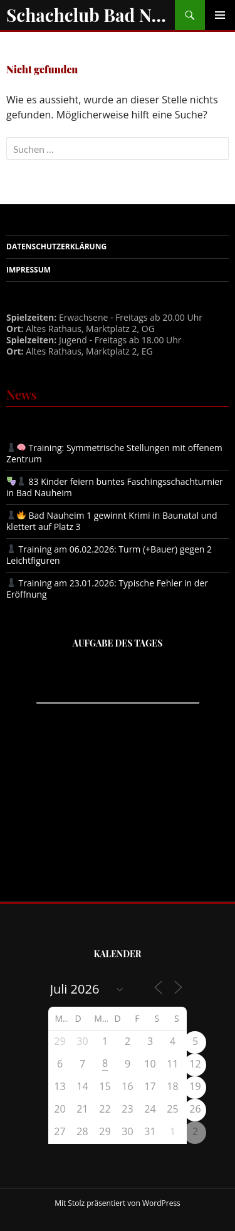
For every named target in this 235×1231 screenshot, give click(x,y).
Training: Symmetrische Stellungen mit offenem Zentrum (114, 453)
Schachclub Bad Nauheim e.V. (90, 14)
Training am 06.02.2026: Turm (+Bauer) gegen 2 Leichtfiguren (109, 554)
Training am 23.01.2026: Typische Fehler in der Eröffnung (107, 588)
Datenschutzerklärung (56, 246)
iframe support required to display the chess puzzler (117, 760)
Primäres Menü (220, 15)
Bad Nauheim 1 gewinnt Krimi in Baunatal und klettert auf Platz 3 (111, 520)
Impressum (28, 269)
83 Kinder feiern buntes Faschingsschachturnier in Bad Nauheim (114, 487)
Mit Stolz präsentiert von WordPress (117, 1203)
